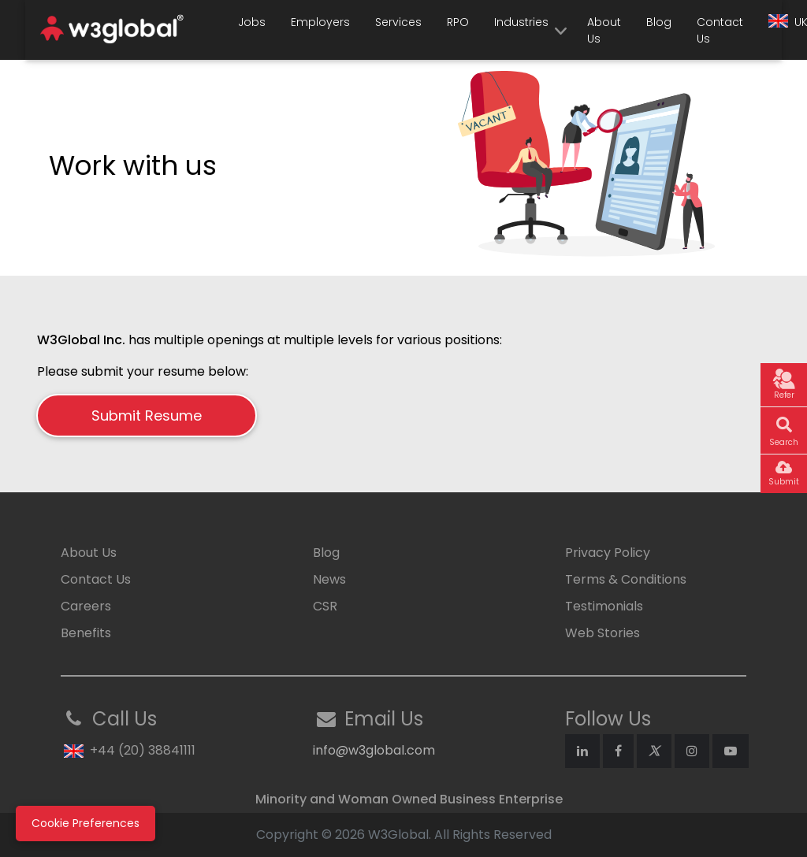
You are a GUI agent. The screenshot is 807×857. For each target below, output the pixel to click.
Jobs (252, 22)
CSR (325, 606)
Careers (86, 606)
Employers (320, 22)
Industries (521, 22)
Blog (658, 22)
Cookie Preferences (85, 823)
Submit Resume (146, 415)
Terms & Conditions (625, 579)
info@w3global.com (374, 750)
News (329, 579)
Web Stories (602, 633)
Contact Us (720, 30)
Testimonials (604, 606)
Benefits (86, 633)
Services (398, 22)
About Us (604, 30)
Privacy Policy (607, 553)
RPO (458, 22)
